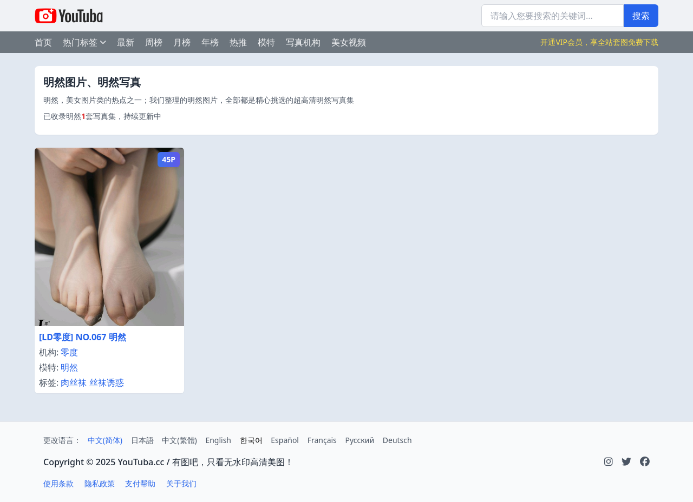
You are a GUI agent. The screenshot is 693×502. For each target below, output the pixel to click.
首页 (43, 42)
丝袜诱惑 (106, 382)
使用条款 (58, 483)
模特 (266, 42)
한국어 (251, 440)
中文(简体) (105, 440)
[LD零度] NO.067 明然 (82, 337)
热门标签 (84, 42)
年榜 (210, 42)
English (218, 440)
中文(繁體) (179, 440)
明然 (69, 367)
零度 (69, 352)
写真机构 (303, 42)
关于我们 (181, 483)
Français (322, 440)
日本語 (142, 440)
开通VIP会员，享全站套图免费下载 (599, 42)
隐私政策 (99, 483)
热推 (238, 42)
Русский (359, 440)
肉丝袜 (74, 382)
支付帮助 (140, 483)
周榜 (153, 42)
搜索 (641, 16)
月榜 (182, 42)
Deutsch (397, 440)
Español (285, 440)
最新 (125, 42)
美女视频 (348, 42)
